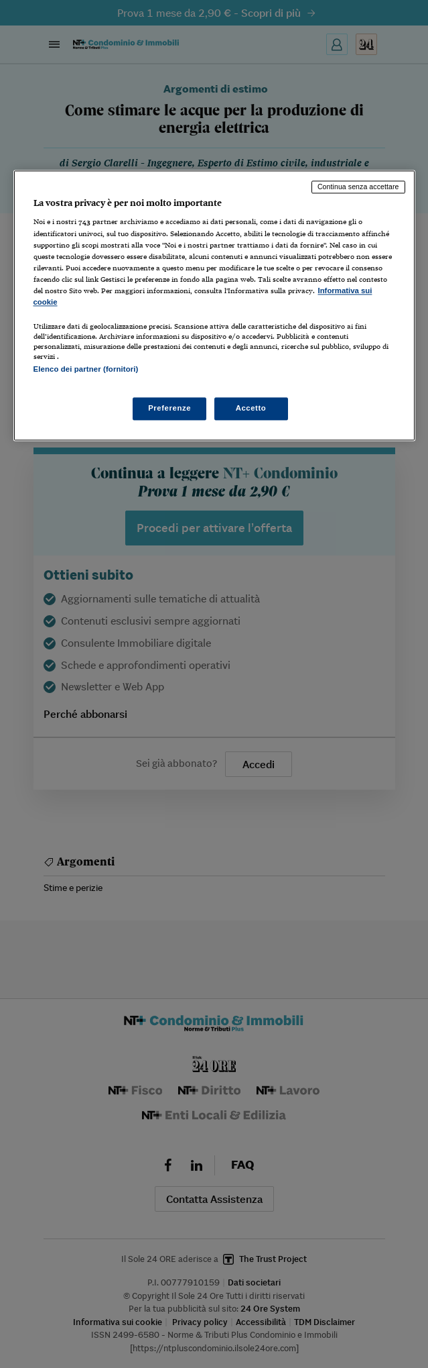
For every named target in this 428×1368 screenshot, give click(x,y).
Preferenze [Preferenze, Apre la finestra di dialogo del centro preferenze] (169, 409)
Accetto (251, 409)
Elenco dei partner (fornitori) (86, 369)
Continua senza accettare (358, 186)
